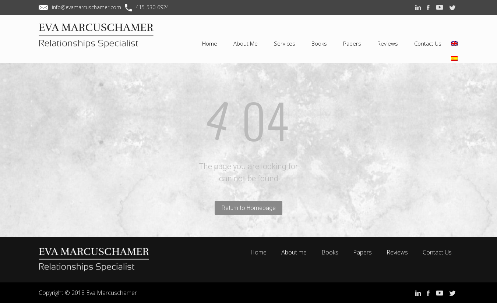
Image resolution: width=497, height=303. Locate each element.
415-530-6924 (152, 7)
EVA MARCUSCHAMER (101, 42)
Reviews (397, 252)
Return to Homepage (249, 207)
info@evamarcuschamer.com (86, 7)
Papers (362, 252)
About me (294, 252)
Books (329, 252)
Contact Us (437, 252)
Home (258, 252)
